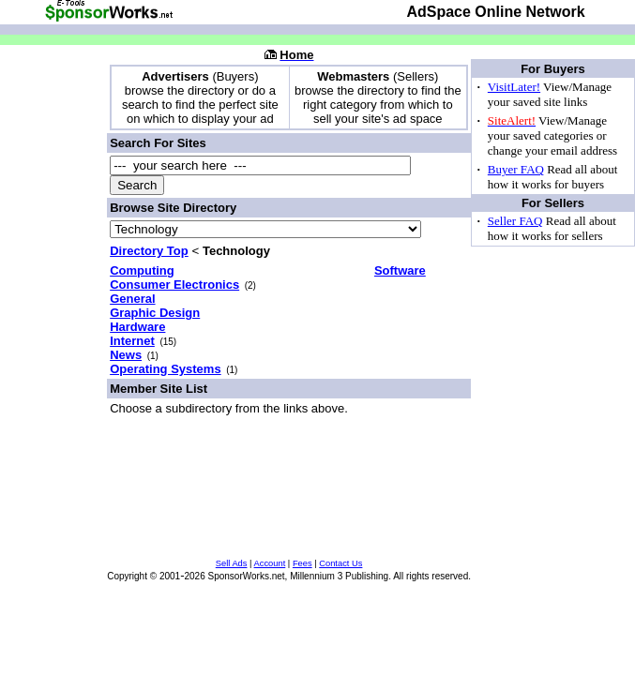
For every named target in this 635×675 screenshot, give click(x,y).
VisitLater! (514, 87)
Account (270, 563)
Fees (302, 563)
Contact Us (340, 563)
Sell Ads (232, 563)
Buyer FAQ (516, 169)
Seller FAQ (515, 221)
